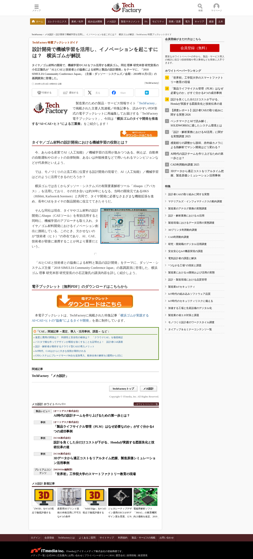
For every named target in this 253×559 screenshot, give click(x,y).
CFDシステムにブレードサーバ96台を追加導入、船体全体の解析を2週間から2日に (79, 355)
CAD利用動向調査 (178, 236)
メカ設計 (49, 34)
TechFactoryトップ (123, 388)
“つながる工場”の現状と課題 (184, 265)
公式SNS (51, 555)
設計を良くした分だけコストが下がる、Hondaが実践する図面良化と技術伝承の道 (196, 101)
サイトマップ (107, 537)
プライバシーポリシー (96, 555)
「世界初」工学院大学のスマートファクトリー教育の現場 (95, 474)
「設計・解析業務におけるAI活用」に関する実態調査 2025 (197, 134)
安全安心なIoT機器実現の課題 (185, 251)
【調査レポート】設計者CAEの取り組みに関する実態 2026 (197, 112)
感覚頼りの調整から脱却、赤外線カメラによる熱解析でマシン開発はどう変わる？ (197, 145)
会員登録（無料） (194, 48)
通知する (73, 92)
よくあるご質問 (87, 537)
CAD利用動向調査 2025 (185, 164)
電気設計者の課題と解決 (182, 258)
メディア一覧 (38, 555)
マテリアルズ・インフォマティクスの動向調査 (195, 201)
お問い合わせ (167, 537)
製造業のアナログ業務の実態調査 (187, 208)
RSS (112, 555)
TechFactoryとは (66, 537)
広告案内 (62, 555)
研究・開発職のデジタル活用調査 (187, 244)
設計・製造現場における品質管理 (187, 279)
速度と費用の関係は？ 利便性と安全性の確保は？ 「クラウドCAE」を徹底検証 (79, 337)
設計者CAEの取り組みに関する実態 (188, 194)
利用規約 (122, 537)
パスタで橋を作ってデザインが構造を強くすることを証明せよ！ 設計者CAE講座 (79, 342)
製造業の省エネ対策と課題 (183, 315)
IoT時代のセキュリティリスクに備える (190, 300)
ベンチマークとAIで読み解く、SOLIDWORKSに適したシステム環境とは (196, 123)
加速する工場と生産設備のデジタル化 (190, 308)
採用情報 (131, 555)
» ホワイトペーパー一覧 (146, 404)
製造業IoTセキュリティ (181, 286)
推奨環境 (142, 555)
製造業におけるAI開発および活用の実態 (191, 272)
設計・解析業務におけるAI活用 (186, 215)
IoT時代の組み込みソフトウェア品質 (189, 293)
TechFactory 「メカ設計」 (50, 375)
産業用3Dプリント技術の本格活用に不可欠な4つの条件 (69, 512)
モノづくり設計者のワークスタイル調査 (191, 322)
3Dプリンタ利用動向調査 (182, 229)
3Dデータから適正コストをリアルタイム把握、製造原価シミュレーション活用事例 (197, 173)
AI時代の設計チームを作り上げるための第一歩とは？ (92, 415)
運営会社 (120, 555)
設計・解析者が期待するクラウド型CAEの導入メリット (64, 346)
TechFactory (37, 34)
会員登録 (49, 537)
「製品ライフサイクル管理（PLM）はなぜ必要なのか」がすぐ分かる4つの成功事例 (197, 90)
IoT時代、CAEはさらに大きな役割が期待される (60, 351)
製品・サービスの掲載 (143, 537)
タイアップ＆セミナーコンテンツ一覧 (190, 329)
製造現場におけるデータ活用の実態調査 (191, 222)
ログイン (35, 537)
